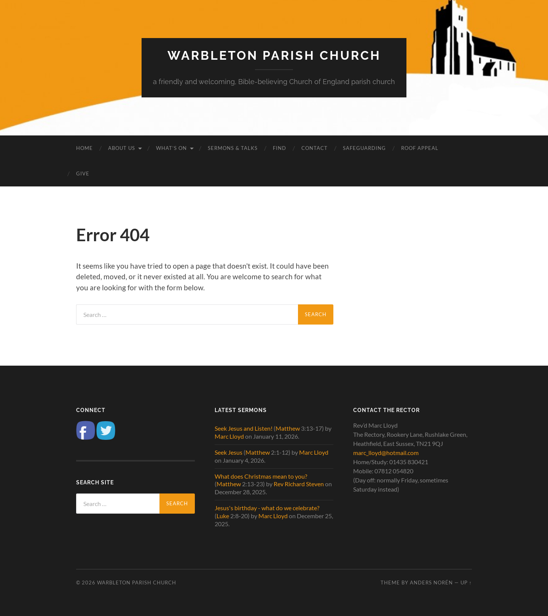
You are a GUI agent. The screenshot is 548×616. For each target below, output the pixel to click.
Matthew (288, 428)
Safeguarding (364, 148)
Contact (314, 148)
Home (84, 148)
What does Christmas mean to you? (261, 476)
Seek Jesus (228, 452)
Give (82, 173)
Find (279, 148)
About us (121, 148)
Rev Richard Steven (299, 483)
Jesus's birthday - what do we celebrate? (267, 507)
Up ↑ (466, 582)
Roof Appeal (419, 148)
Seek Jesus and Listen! (243, 428)
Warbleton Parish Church (274, 55)
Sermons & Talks (233, 148)
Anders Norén (431, 582)
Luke (223, 515)
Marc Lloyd (229, 436)
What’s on (171, 148)
